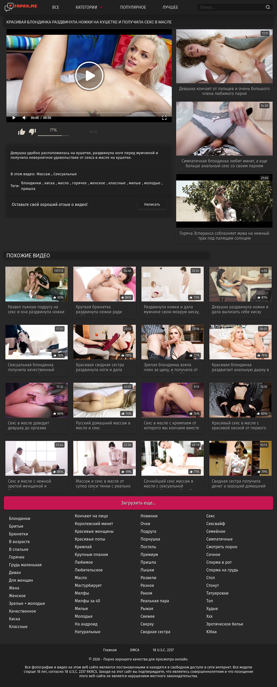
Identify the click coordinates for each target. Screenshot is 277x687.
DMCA (134, 650)
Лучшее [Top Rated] (170, 7)
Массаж (43, 174)
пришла (28, 188)
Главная (110, 650)
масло (63, 183)
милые (135, 183)
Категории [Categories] (90, 7)
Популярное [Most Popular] (133, 7)
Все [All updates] (55, 7)
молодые (152, 183)
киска (49, 183)
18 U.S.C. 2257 (163, 650)
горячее (79, 183)
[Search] (268, 7)
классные (117, 183)
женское (97, 183)
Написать (152, 204)
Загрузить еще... (138, 503)
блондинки (31, 183)
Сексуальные (65, 174)
